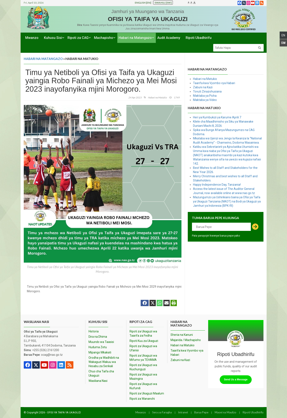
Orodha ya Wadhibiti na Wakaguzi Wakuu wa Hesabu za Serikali (104, 362)
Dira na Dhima (98, 336)
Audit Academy (168, 38)
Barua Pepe (201, 412)
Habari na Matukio (205, 79)
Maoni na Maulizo (225, 412)
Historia (94, 331)
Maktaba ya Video (205, 100)
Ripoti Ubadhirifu (199, 38)
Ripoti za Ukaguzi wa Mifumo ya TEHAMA (143, 357)
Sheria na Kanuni (182, 334)
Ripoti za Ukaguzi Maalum (147, 393)
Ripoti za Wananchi (142, 398)
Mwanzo (31, 38)
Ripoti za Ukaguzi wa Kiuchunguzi (143, 367)
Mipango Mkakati (100, 352)
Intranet (183, 412)
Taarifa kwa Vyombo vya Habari (214, 83)
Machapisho (103, 38)
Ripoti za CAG (78, 38)
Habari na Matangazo (135, 38)
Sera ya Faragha (162, 412)
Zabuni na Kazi (203, 87)
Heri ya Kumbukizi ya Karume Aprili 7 (217, 117)
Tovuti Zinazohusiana (207, 91)
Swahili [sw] (163, 2)
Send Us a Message (235, 379)
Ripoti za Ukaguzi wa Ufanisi (143, 348)
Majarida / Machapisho (186, 340)
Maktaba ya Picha (205, 95)
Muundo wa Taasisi (101, 342)
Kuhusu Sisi (53, 38)
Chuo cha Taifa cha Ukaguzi (101, 373)
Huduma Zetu (98, 347)
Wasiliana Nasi (98, 380)
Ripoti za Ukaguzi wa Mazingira (143, 376)
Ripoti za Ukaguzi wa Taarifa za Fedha (143, 333)
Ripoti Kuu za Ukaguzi (144, 341)
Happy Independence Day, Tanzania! (217, 184)
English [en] (143, 2)
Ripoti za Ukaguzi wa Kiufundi (143, 386)
